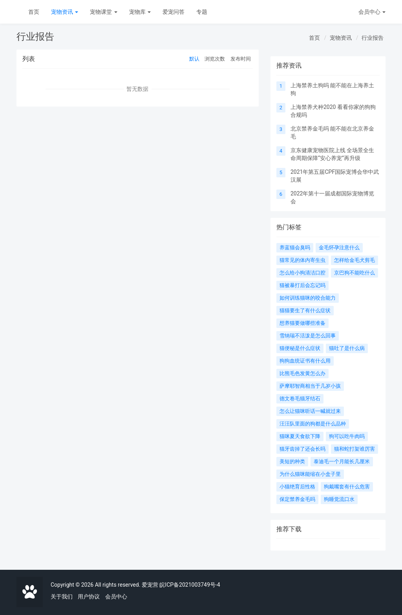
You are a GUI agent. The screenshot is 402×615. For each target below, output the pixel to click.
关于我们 (62, 596)
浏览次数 (215, 59)
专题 (201, 12)
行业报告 (373, 38)
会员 (372, 12)
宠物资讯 (64, 12)
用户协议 (89, 596)
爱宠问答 (174, 12)
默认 (194, 59)
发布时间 (240, 59)
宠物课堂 (103, 12)
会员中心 (116, 596)
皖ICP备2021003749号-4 (189, 585)
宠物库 (140, 12)
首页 (33, 12)
